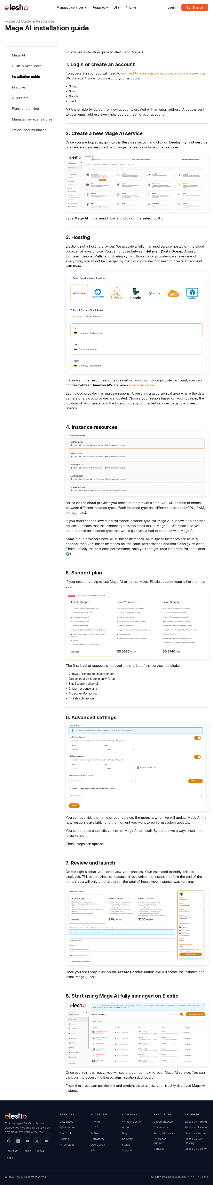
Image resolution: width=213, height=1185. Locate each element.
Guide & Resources (38, 21)
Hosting (64, 1138)
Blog (125, 1133)
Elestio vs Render (196, 1133)
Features (18, 87)
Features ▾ (100, 7)
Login (172, 7)
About (126, 1127)
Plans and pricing (25, 109)
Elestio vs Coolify (196, 1148)
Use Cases (98, 1144)
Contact (158, 1148)
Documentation (163, 1121)
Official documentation (29, 130)
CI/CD (94, 1127)
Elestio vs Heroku (196, 1121)
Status (126, 1144)
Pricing (131, 7)
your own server (142, 385)
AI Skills (96, 1133)
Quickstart (20, 98)
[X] (37, 1141)
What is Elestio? (132, 1121)
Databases (66, 1121)
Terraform (97, 1138)
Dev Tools (66, 1133)
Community (160, 1127)
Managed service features (32, 119)
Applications (67, 1127)
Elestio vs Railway (196, 1127)
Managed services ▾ (71, 7)
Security (127, 1138)
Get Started (194, 7)
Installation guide (26, 77)
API (93, 1150)
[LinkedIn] (18, 1141)
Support (127, 1150)
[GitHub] (8, 1141)
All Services (67, 1144)
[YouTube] (27, 1141)
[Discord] (46, 1141)
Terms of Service (164, 1133)
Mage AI (12, 21)
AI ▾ (116, 7)
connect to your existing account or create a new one (163, 73)
